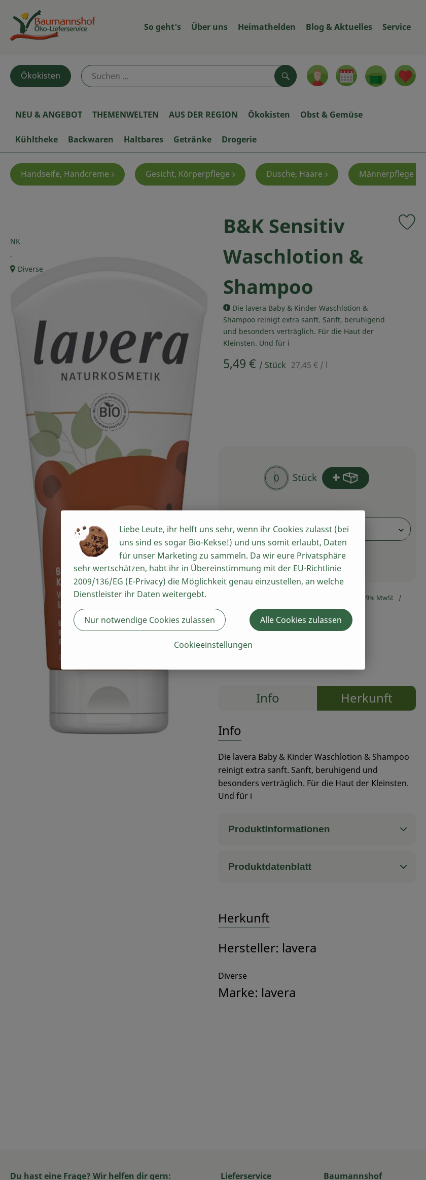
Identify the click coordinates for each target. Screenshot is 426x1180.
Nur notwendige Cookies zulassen (149, 619)
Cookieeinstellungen (213, 644)
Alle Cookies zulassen (301, 619)
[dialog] (213, 590)
